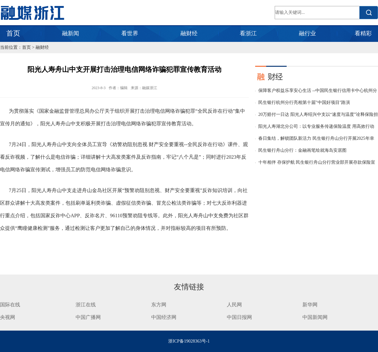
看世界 (129, 33)
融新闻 (70, 33)
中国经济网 (163, 317)
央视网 (7, 317)
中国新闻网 (315, 317)
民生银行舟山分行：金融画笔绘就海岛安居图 (302, 150)
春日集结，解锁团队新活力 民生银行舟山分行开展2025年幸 (316, 138)
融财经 (189, 33)
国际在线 (10, 304)
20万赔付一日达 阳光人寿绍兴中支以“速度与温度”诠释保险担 (318, 114)
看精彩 (363, 33)
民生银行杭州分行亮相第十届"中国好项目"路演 (304, 102)
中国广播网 (88, 317)
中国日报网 (240, 317)
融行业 (307, 33)
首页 (13, 33)
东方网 (158, 304)
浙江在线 (86, 304)
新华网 (310, 304)
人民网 (234, 304)
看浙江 (248, 33)
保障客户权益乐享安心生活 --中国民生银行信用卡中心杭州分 (317, 90)
